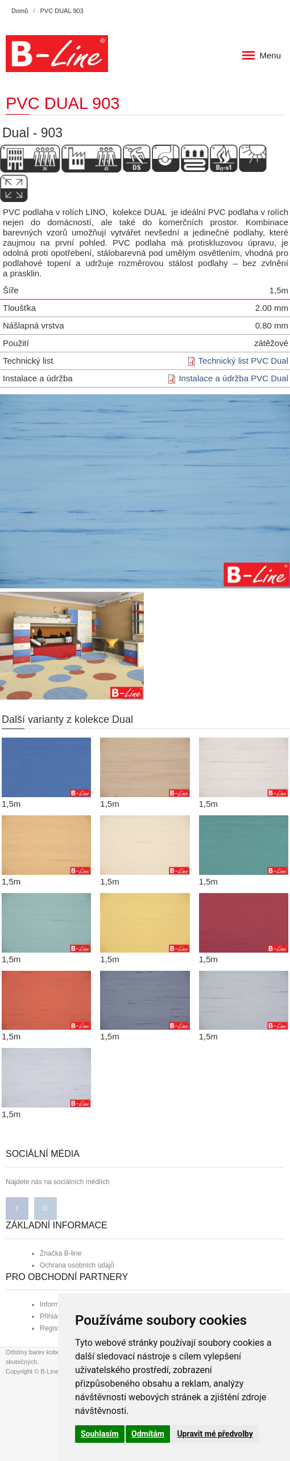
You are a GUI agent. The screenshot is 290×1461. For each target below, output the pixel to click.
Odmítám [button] (147, 1433)
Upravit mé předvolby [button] (214, 1433)
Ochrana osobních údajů (77, 1265)
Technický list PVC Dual (243, 360)
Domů (19, 10)
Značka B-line (60, 1253)
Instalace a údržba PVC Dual (233, 378)
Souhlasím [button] (100, 1433)
